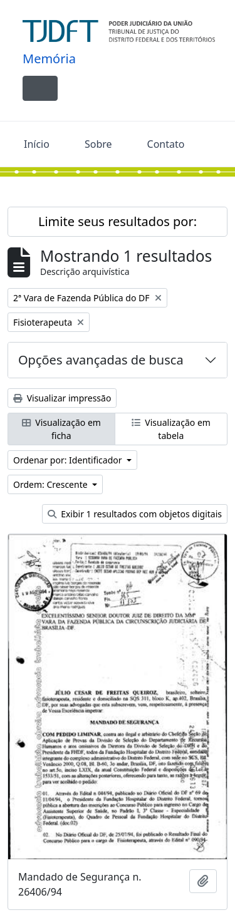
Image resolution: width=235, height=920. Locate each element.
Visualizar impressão (62, 398)
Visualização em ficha (61, 429)
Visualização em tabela (171, 429)
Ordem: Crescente (51, 484)
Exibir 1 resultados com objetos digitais (135, 514)
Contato (166, 144)
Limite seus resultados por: (117, 221)
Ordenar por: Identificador (68, 460)
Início (37, 144)
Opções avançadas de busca (101, 359)
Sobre (98, 144)
